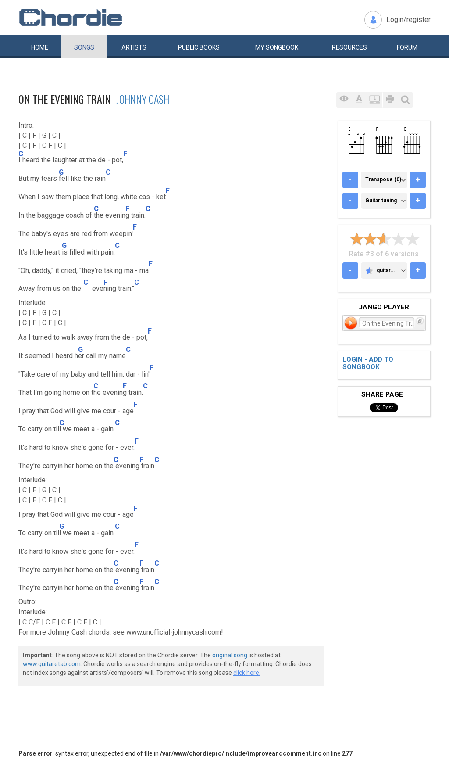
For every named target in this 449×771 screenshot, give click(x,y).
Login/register (408, 19)
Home (39, 47)
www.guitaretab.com (52, 663)
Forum (407, 47)
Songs (84, 47)
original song (229, 655)
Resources (349, 47)
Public (199, 47)
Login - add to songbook (367, 363)
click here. (246, 672)
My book (276, 47)
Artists (133, 47)
